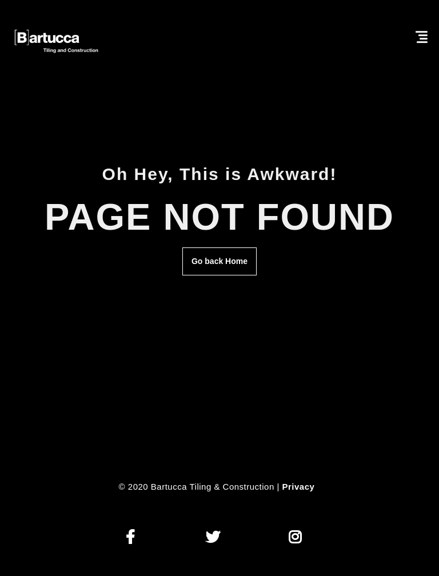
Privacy (298, 486)
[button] (130, 537)
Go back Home (219, 261)
